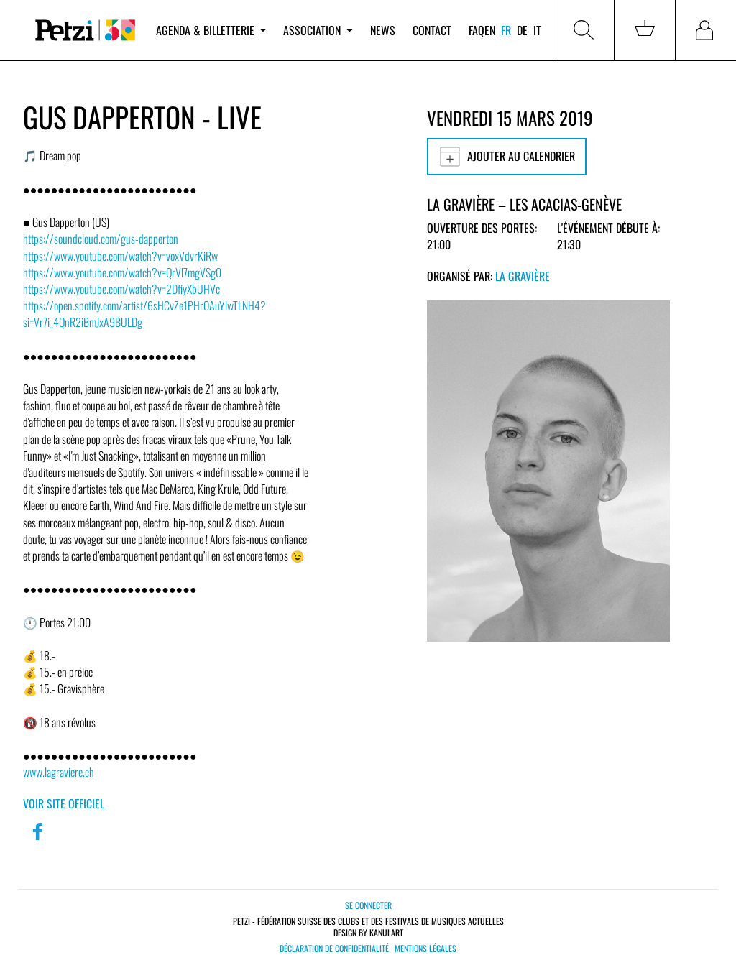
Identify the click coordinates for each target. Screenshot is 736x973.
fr (506, 30)
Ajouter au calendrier (506, 156)
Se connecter (368, 905)
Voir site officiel (63, 803)
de (522, 30)
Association (317, 30)
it (537, 30)
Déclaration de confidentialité (334, 948)
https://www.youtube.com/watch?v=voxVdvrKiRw (120, 255)
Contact (432, 30)
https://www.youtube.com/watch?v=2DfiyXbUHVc (121, 289)
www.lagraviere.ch (58, 771)
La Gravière (522, 276)
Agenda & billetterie (211, 30)
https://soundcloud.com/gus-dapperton (100, 238)
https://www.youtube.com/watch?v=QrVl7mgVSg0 (122, 272)
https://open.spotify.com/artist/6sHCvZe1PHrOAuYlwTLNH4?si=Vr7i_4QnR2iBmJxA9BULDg (144, 314)
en (489, 30)
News (382, 30)
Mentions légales (425, 948)
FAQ (476, 30)
